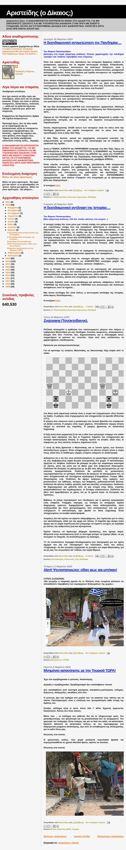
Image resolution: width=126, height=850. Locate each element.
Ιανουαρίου (13, 255)
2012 (8, 278)
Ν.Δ (76, 559)
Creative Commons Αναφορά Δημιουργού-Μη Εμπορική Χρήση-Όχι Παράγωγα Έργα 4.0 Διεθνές (20, 51)
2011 (8, 281)
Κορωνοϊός (82, 197)
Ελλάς (54, 829)
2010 (8, 284)
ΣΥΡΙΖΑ (66, 660)
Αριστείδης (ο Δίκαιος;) (39, 13)
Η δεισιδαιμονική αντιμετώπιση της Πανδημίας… (83, 43)
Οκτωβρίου (13, 210)
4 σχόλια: (89, 556)
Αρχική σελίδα (82, 836)
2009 (8, 287)
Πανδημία (92, 197)
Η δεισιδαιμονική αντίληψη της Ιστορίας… (77, 208)
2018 (8, 261)
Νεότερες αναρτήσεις (55, 836)
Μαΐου (11, 224)
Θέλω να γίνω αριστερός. (17, 177)
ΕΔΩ (57, 185)
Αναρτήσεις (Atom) (68, 842)
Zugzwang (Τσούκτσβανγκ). (66, 321)
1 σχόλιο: (89, 307)
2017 (8, 264)
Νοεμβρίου (13, 208)
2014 (8, 272)
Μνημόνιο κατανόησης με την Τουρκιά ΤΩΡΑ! (80, 670)
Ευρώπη (61, 829)
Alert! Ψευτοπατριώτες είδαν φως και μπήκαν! (80, 570)
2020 (8, 205)
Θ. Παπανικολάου (59, 197)
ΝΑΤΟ (68, 829)
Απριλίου (12, 227)
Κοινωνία (72, 197)
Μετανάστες (56, 660)
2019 (8, 258)
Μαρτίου (12, 230)
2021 (8, 202)
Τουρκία (75, 829)
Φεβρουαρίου (14, 253)
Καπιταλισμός (57, 559)
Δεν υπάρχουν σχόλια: (94, 190)
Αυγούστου (13, 216)
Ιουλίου (11, 219)
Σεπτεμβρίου (14, 213)
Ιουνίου (11, 222)
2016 (8, 267)
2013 (8, 275)
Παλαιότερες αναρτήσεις (110, 836)
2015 (8, 270)
